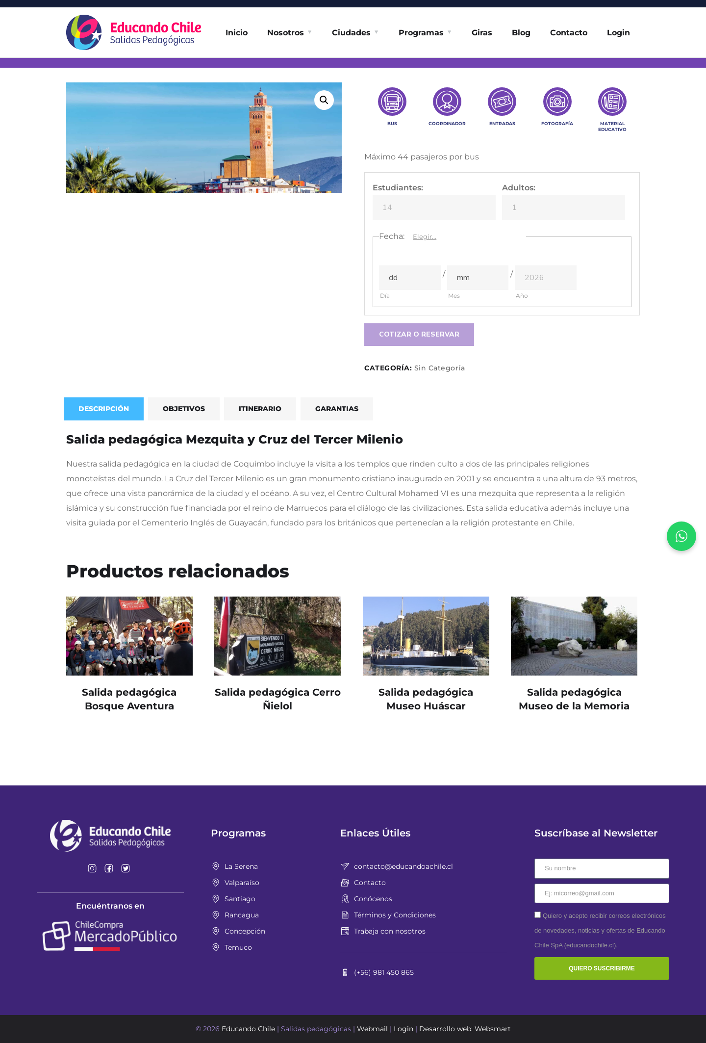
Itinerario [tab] (260, 408)
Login (618, 32)
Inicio (237, 32)
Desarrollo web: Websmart (465, 1028)
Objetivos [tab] (184, 408)
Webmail (372, 1028)
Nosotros (285, 32)
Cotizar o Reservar (419, 334)
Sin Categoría (439, 368)
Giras (482, 32)
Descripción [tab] (103, 408)
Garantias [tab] (336, 408)
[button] (324, 100)
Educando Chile (248, 1028)
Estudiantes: (398, 187)
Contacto (568, 32)
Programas (421, 32)
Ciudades (351, 32)
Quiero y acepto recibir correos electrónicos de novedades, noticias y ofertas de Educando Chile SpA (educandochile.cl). (600, 930)
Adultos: (518, 187)
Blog (521, 32)
